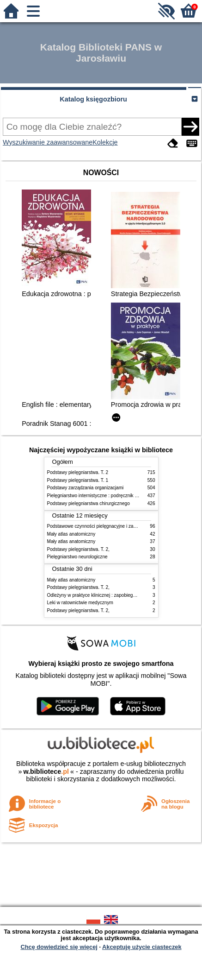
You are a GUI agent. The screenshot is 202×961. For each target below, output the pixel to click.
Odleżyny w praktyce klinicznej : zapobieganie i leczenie (105, 595)
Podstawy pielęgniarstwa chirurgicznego (88, 503)
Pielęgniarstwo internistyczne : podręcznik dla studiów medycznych (116, 495)
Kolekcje (104, 142)
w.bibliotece (46, 771)
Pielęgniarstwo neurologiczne (77, 556)
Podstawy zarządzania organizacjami (85, 487)
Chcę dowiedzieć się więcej (58, 946)
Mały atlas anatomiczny (71, 534)
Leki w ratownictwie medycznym (80, 602)
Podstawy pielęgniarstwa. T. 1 (78, 480)
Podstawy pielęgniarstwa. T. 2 (78, 472)
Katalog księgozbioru (93, 99)
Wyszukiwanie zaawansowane (47, 142)
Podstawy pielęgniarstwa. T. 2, (78, 549)
